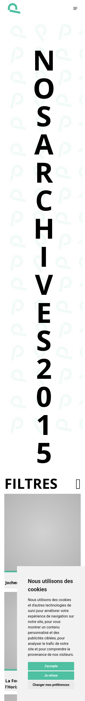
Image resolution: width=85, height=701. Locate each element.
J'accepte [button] (51, 666)
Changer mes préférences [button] (51, 685)
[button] (75, 8)
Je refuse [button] (51, 675)
